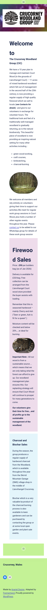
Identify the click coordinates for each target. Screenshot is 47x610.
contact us (14, 227)
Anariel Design (18, 589)
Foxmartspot (9, 593)
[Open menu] (23, 2)
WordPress (8, 596)
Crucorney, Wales (12, 564)
